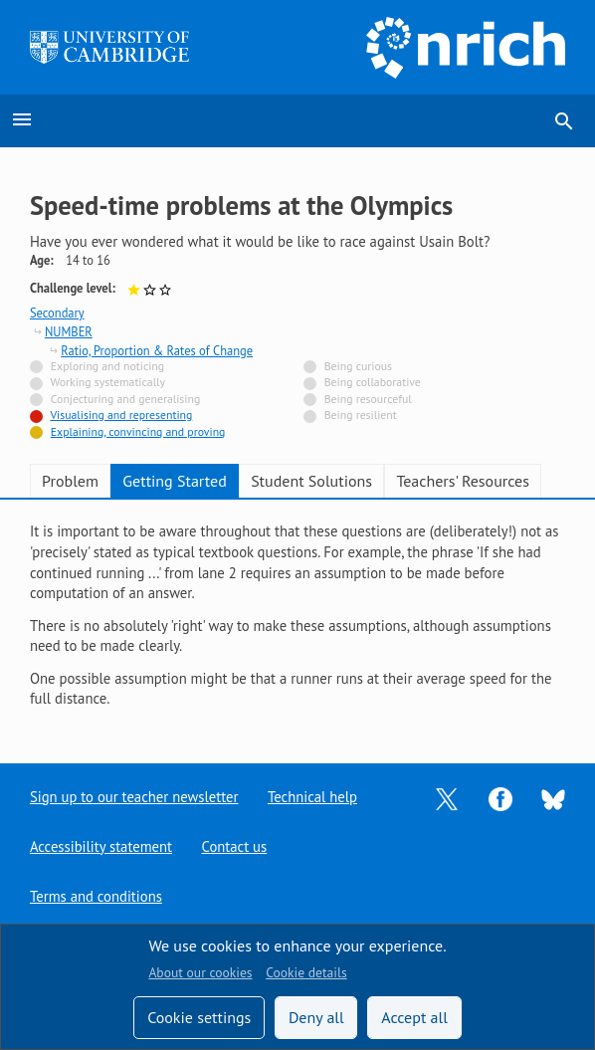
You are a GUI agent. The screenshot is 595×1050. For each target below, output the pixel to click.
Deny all (316, 1017)
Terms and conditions (96, 896)
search (564, 121)
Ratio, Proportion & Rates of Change (157, 350)
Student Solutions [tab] (311, 481)
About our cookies (200, 972)
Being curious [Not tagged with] (358, 365)
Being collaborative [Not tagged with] (372, 381)
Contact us (235, 846)
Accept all (414, 1017)
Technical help (312, 796)
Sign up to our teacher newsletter (134, 796)
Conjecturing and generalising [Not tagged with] (125, 398)
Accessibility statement (101, 846)
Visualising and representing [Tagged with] (121, 414)
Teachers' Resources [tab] (462, 481)
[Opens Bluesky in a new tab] (553, 797)
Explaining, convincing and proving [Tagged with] (138, 431)
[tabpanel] (297, 615)
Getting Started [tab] (174, 481)
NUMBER (69, 331)
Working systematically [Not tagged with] (108, 381)
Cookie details (306, 972)
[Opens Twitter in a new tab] (447, 796)
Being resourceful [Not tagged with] (368, 398)
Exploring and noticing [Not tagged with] (107, 365)
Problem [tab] (70, 481)
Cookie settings (199, 1017)
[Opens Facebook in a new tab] (500, 796)
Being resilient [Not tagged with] (360, 414)
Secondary (57, 312)
